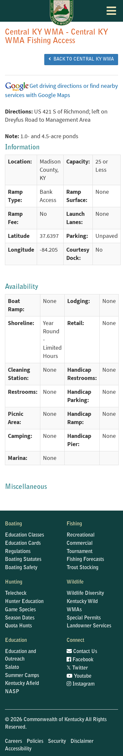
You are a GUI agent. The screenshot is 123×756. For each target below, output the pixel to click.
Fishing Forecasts (85, 559)
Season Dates (19, 618)
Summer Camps (22, 675)
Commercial (79, 543)
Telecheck (16, 593)
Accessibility (18, 749)
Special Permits (84, 618)
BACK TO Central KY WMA (81, 59)
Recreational (80, 535)
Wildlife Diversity (85, 593)
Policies (35, 741)
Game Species (20, 610)
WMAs (74, 610)
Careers (13, 741)
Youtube (79, 676)
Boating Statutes (23, 559)
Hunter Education (24, 601)
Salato (12, 667)
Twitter (77, 668)
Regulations (18, 551)
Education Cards (23, 543)
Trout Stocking (82, 567)
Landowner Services (89, 626)
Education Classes (24, 535)
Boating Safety (21, 567)
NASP (12, 691)
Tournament (79, 551)
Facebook (80, 660)
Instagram (80, 684)
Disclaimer (82, 741)
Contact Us (82, 651)
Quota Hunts (18, 626)
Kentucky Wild (82, 601)
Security (57, 741)
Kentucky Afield (22, 683)
